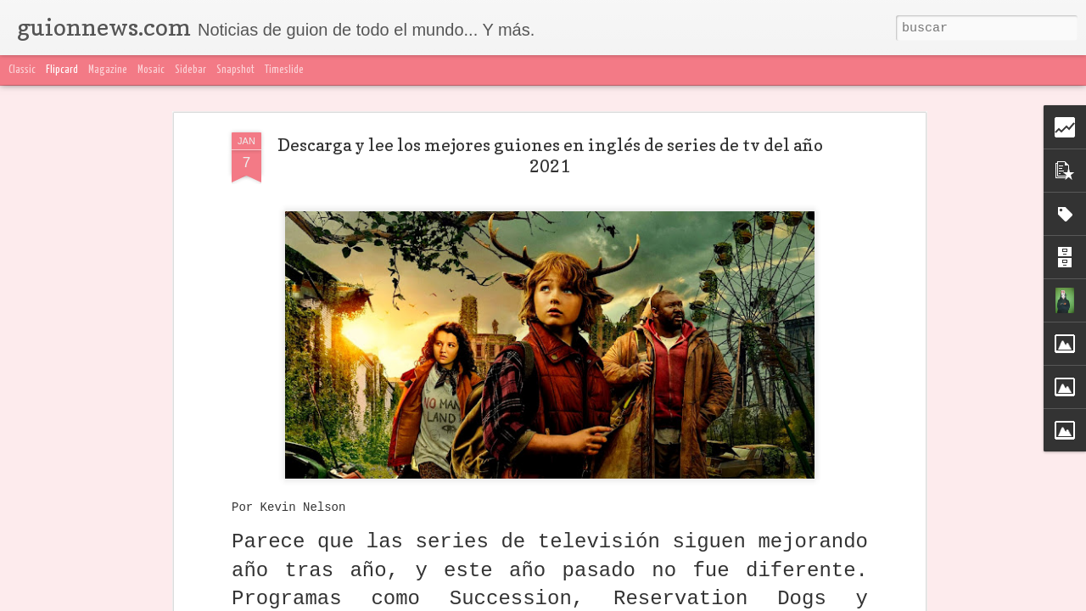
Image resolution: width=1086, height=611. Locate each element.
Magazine (107, 70)
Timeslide (284, 70)
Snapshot (235, 70)
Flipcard (62, 70)
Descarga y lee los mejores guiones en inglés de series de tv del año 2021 (550, 156)
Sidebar (190, 70)
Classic (22, 70)
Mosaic (151, 70)
